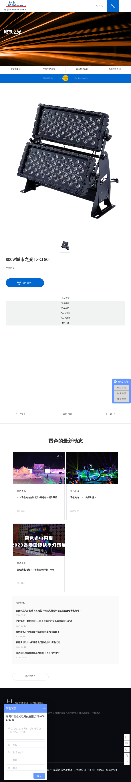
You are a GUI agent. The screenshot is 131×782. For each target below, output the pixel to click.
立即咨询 (27, 283)
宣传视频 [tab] (65, 303)
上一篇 (110, 414)
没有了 (20, 414)
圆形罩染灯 (48, 78)
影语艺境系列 (82, 69)
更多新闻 (30, 675)
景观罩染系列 (16, 69)
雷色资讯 (21, 491)
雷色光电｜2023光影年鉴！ (83, 497)
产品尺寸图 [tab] (65, 313)
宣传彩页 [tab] (65, 298)
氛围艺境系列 (115, 69)
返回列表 (65, 414)
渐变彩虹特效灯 (81, 78)
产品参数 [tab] (65, 308)
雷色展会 (21, 563)
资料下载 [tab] (65, 323)
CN (97, 6)
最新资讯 (20, 602)
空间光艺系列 (49, 69)
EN (101, 6)
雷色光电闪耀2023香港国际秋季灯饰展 (35, 569)
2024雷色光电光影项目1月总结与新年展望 (37, 497)
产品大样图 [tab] (65, 318)
